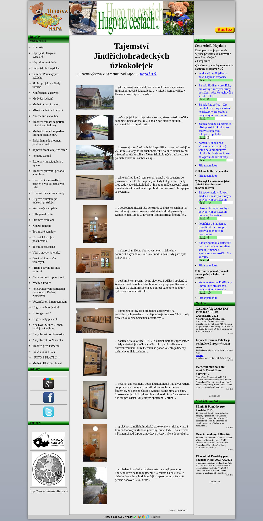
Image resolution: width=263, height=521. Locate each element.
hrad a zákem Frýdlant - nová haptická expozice (213, 75)
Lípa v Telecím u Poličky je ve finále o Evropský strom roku (213, 343)
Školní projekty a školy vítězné (46, 85)
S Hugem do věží (43, 214)
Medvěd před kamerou (46, 345)
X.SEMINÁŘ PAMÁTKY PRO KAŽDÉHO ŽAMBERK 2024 (212, 312)
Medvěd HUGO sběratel (47, 363)
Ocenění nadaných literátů (213, 434)
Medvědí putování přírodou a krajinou (49, 172)
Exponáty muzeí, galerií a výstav (48, 163)
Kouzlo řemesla (42, 225)
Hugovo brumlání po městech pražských (45, 200)
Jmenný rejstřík (38, 40)
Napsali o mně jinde (45, 62)
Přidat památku (208, 165)
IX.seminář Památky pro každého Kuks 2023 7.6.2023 (214, 457)
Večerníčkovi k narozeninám (50, 301)
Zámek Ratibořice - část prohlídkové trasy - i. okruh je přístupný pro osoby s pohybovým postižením (215, 110)
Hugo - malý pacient (45, 319)
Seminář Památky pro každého (46, 75)
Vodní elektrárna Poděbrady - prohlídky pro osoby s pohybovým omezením (215, 286)
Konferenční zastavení (46, 92)
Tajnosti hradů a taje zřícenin (50, 149)
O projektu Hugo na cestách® (44, 54)
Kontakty (38, 47)
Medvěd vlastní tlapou (46, 104)
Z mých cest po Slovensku (48, 334)
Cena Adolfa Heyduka (46, 68)
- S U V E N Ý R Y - (45, 351)
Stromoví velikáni (43, 220)
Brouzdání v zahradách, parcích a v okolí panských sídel (49, 184)
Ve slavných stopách (45, 208)
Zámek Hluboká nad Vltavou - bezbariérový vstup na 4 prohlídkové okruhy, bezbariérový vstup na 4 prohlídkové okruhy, (215, 150)
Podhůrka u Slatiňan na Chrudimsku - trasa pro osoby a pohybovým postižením (212, 229)
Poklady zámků (42, 155)
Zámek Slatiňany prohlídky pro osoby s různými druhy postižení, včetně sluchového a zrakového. (216, 91)
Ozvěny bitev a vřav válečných (45, 260)
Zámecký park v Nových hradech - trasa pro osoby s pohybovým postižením (215, 196)
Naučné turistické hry (45, 116)
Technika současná (44, 246)
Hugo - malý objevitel (46, 307)
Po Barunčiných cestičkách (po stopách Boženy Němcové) (49, 292)
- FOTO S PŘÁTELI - (46, 357)
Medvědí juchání (43, 98)
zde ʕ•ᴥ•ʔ (200, 355)
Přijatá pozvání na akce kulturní (46, 269)
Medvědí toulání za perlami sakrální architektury (49, 132)
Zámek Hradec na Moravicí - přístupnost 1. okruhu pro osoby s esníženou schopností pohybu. (216, 129)
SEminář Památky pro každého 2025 (210, 408)
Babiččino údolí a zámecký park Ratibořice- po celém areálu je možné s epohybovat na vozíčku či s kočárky (215, 250)
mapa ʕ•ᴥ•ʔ (148, 74)
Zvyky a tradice (42, 283)
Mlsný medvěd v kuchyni (48, 110)
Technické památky (44, 231)
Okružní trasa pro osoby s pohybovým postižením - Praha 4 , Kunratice (214, 211)
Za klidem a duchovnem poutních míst (47, 142)
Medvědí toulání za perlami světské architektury (49, 123)
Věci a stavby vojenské (46, 252)
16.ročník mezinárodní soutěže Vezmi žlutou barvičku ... (210, 370)
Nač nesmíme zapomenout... (49, 277)
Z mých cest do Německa (48, 340)
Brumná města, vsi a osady (49, 193)
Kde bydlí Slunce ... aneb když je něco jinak (48, 326)
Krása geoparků (42, 313)
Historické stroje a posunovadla (44, 239)
